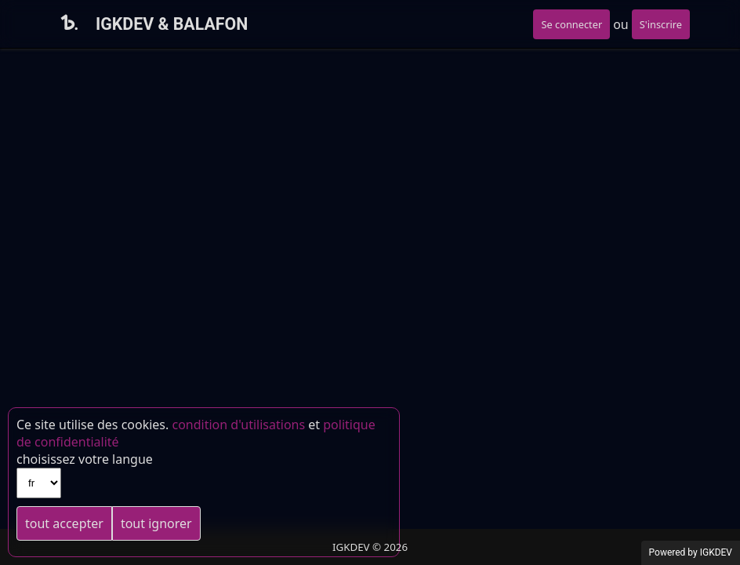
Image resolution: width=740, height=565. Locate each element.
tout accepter (64, 523)
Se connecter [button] (571, 24)
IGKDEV (716, 552)
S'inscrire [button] (661, 24)
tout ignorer (156, 523)
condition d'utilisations (238, 424)
